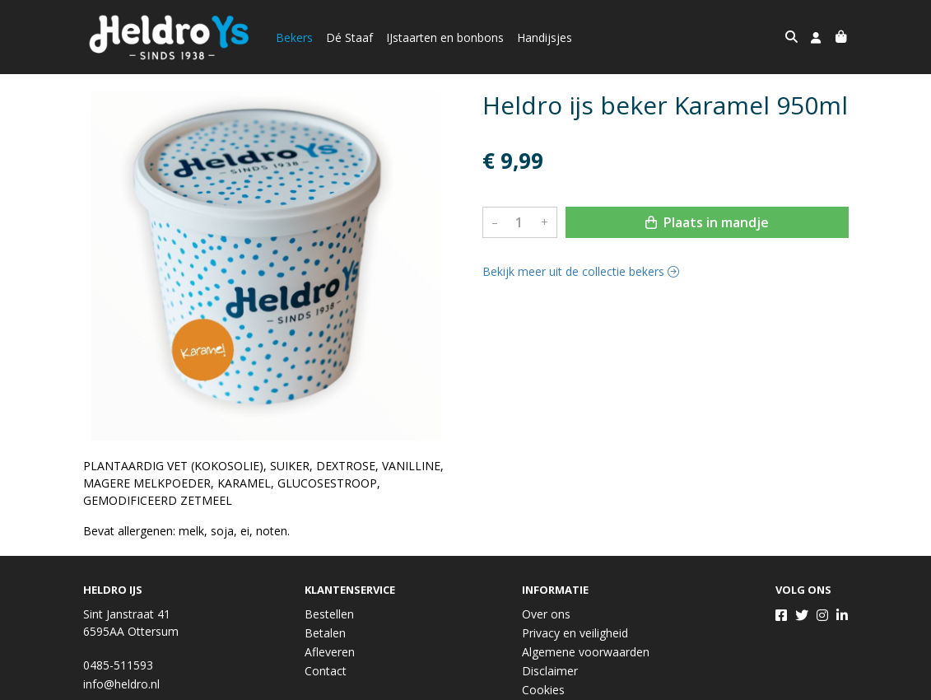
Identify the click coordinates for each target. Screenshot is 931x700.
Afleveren (330, 652)
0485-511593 (118, 665)
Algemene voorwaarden (585, 652)
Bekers (294, 37)
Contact (326, 671)
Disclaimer (550, 671)
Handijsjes (544, 37)
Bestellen (329, 614)
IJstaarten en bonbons (445, 37)
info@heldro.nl (121, 684)
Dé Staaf (349, 37)
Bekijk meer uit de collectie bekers (580, 271)
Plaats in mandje (707, 222)
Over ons (546, 614)
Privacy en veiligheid (575, 633)
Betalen (325, 633)
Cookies (543, 690)
